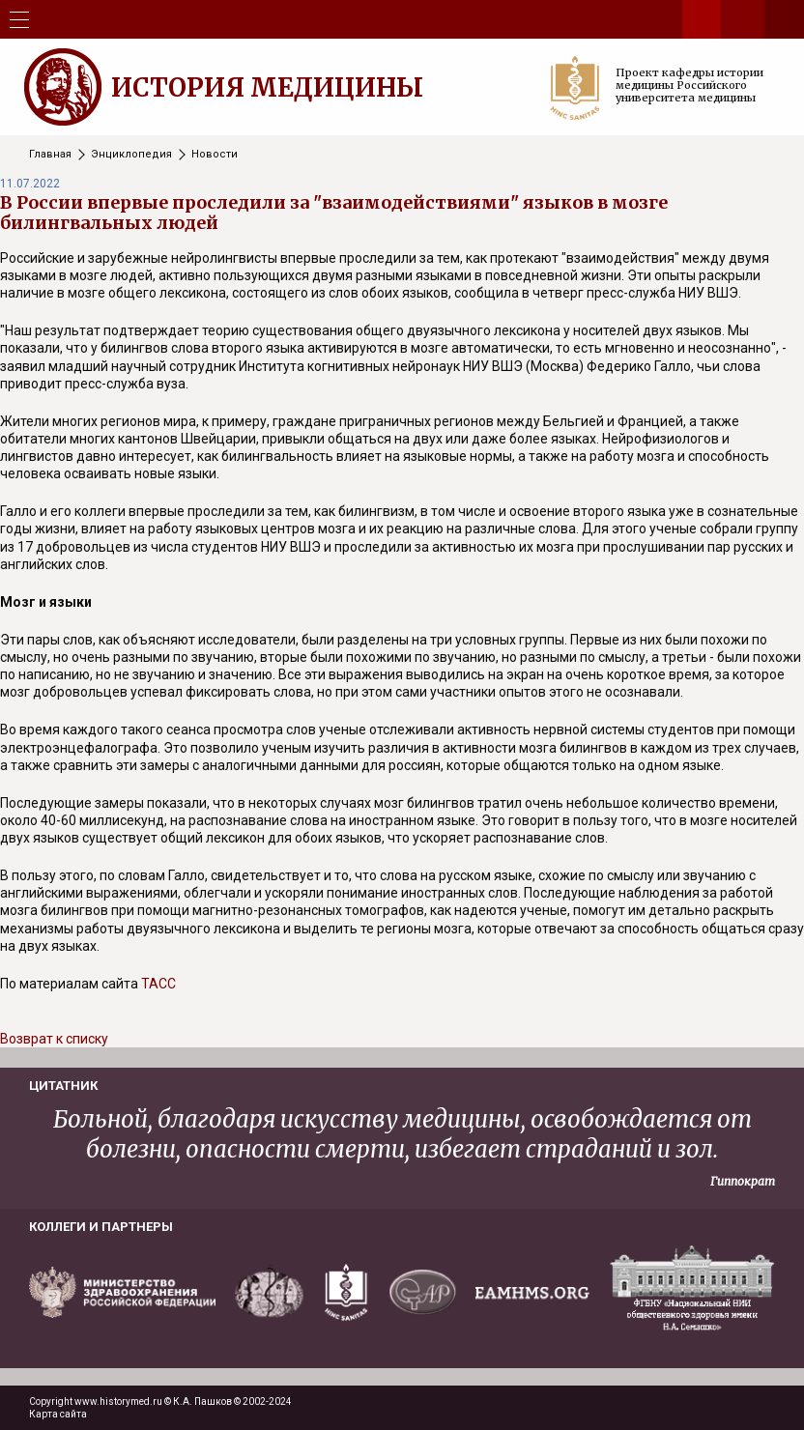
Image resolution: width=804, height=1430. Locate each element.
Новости (214, 154)
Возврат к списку (54, 1038)
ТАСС (158, 983)
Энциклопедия (131, 154)
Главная (50, 154)
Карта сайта (58, 1414)
